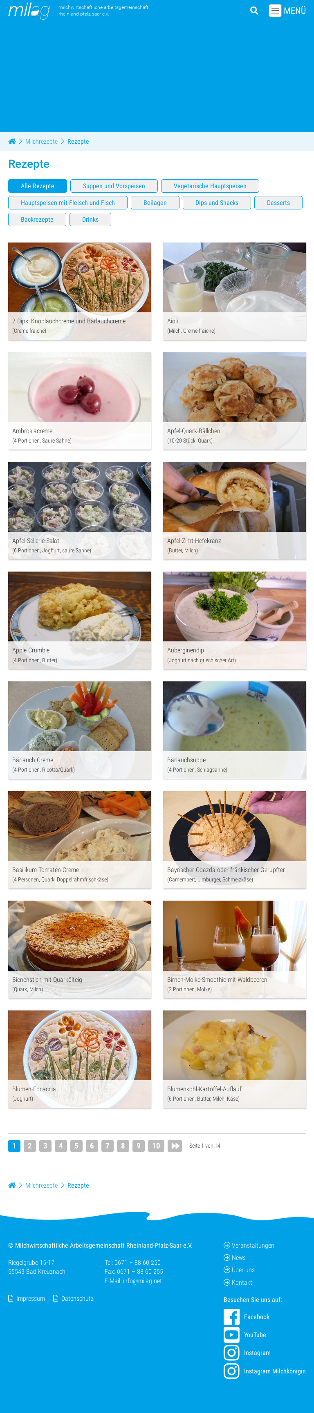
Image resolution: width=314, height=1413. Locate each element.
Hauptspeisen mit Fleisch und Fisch (68, 203)
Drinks (90, 219)
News (235, 1258)
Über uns (239, 1270)
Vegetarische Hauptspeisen (210, 186)
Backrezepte (37, 219)
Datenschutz (77, 1298)
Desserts (278, 203)
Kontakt (238, 1282)
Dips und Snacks (216, 203)
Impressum (30, 1298)
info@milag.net (142, 1281)
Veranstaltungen (249, 1245)
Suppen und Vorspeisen (114, 186)
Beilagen (155, 203)
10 (156, 1145)
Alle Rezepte (37, 186)
